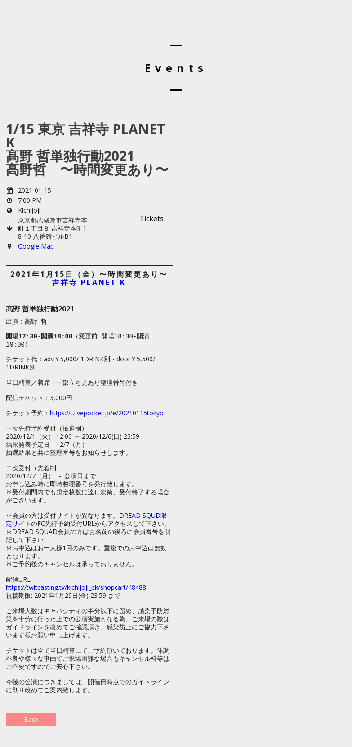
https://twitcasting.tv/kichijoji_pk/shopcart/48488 (76, 587)
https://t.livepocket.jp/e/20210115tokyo (107, 413)
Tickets (151, 218)
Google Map (36, 246)
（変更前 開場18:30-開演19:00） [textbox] (77, 341)
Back (31, 719)
